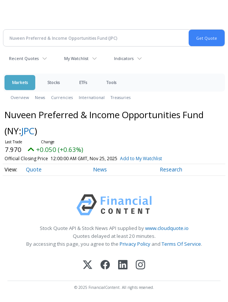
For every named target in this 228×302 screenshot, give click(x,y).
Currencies (62, 97)
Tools (111, 82)
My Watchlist (76, 58)
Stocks (53, 82)
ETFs (83, 82)
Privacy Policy (135, 243)
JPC (27, 131)
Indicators (124, 58)
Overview (19, 97)
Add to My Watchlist (141, 158)
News (40, 97)
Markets (20, 82)
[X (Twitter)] (87, 265)
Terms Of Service (181, 243)
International (92, 97)
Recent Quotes (24, 58)
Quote (34, 169)
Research (171, 169)
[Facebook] (105, 265)
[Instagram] (140, 265)
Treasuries (120, 97)
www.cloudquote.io (167, 228)
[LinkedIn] (122, 265)
